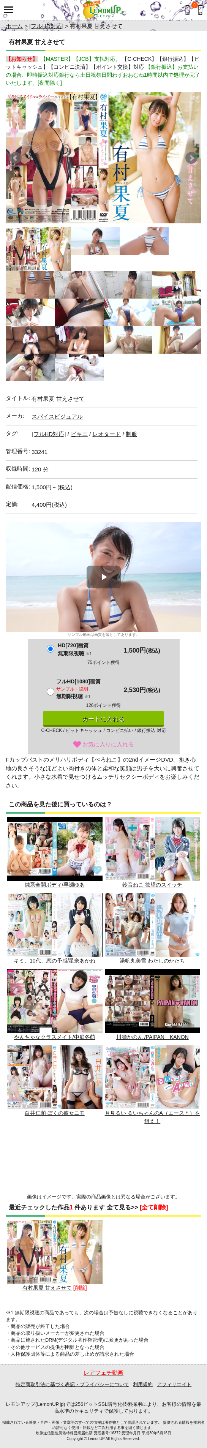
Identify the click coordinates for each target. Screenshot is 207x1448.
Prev (15, 158)
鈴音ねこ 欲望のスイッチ (153, 852)
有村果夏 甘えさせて (55, 1255)
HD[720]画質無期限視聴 (75, 649)
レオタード (106, 434)
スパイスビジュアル (57, 416)
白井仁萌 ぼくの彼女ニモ (55, 1080)
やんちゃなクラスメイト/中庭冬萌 (55, 1004)
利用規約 (143, 1384)
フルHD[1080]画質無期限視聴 (78, 688)
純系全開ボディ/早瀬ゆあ (55, 852)
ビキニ (79, 434)
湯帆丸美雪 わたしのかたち (153, 928)
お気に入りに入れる (103, 744)
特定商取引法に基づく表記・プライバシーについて (72, 1384)
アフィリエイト (174, 1384)
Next (191, 158)
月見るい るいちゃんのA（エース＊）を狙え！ (153, 1084)
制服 (131, 434)
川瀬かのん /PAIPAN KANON (153, 1004)
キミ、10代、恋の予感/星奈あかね (55, 928)
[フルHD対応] (46, 26)
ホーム (14, 26)
